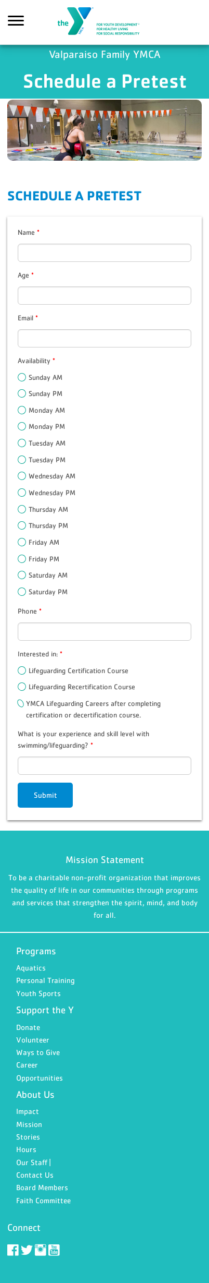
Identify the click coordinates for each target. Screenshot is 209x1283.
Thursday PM (48, 525)
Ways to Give (38, 1052)
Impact (27, 1111)
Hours (26, 1149)
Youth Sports (38, 993)
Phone (30, 611)
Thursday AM (48, 509)
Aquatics (31, 967)
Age (26, 275)
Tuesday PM (47, 459)
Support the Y (45, 1009)
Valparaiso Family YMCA (104, 22)
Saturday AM (48, 575)
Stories (28, 1136)
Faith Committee (43, 1200)
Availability (36, 360)
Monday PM (47, 426)
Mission (29, 1124)
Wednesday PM (52, 492)
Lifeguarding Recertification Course (82, 686)
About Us (35, 1094)
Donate (28, 1027)
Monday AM (47, 410)
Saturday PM (48, 591)
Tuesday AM (47, 443)
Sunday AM (45, 377)
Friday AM (44, 542)
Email (28, 318)
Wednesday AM (52, 476)
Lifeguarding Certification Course (78, 670)
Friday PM (44, 559)
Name (29, 232)
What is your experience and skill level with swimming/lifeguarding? (83, 739)
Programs (36, 950)
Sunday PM (45, 393)
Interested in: (40, 654)
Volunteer (32, 1039)
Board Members (42, 1187)
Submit (45, 794)
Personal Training (45, 980)
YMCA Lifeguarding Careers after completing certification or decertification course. (93, 709)
